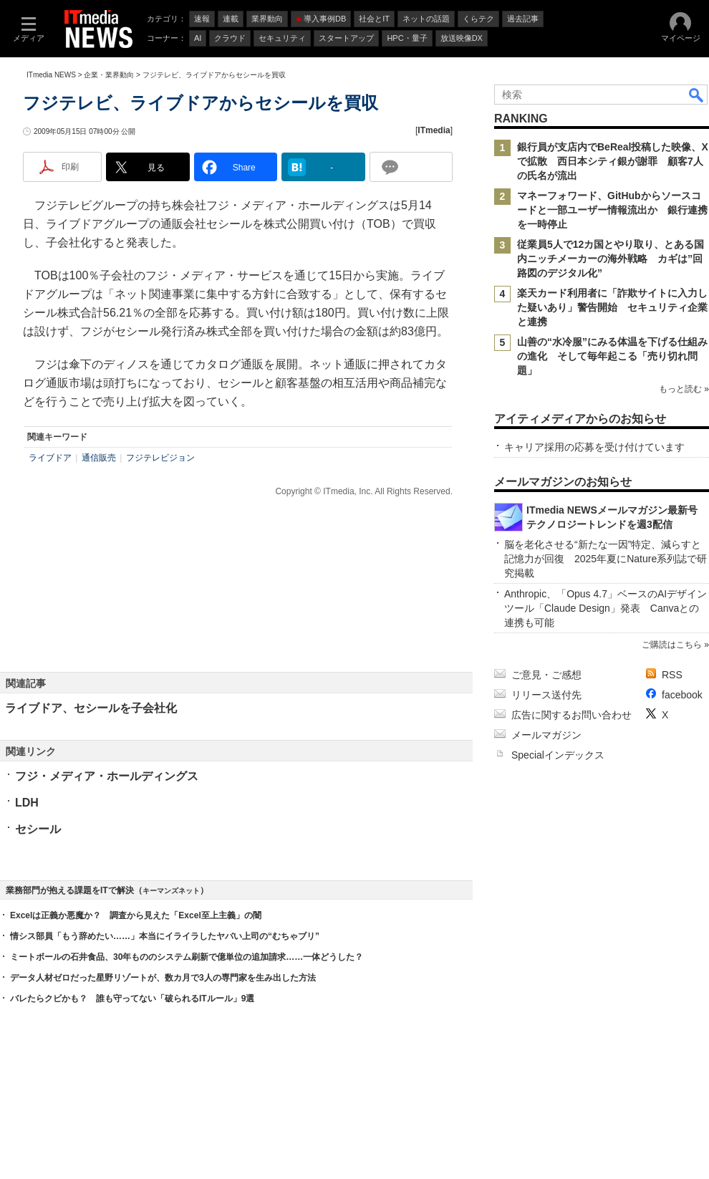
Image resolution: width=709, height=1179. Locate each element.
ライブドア (50, 458)
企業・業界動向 (109, 75)
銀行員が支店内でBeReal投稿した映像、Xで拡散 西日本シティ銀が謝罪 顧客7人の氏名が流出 (612, 161)
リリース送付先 (546, 695)
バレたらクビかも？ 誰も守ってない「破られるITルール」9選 (132, 998)
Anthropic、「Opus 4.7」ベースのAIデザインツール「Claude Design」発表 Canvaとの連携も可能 (605, 608)
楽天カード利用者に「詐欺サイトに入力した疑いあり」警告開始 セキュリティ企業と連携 (612, 307)
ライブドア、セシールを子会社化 (91, 708)
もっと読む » (684, 389)
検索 (697, 95)
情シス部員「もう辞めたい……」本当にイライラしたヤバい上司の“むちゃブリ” (164, 936)
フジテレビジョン (160, 458)
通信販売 (99, 458)
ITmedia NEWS (51, 75)
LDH (27, 803)
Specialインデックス (557, 755)
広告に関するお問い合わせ (571, 715)
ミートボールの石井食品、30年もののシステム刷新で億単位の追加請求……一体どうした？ (186, 957)
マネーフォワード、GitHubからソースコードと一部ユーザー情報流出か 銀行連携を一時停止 (612, 210)
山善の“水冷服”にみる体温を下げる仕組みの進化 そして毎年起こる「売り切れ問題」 (612, 356)
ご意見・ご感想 (546, 674)
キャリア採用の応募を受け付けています (594, 447)
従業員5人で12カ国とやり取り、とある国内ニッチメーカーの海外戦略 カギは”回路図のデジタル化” (610, 259)
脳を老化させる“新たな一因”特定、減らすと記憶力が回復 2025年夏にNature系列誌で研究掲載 (605, 559)
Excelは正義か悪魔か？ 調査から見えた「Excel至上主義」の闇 (135, 915)
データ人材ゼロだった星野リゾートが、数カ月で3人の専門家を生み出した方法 (163, 978)
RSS (672, 674)
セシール (38, 829)
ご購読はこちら (672, 645)
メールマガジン (546, 735)
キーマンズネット (171, 891)
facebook (682, 695)
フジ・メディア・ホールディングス (106, 776)
